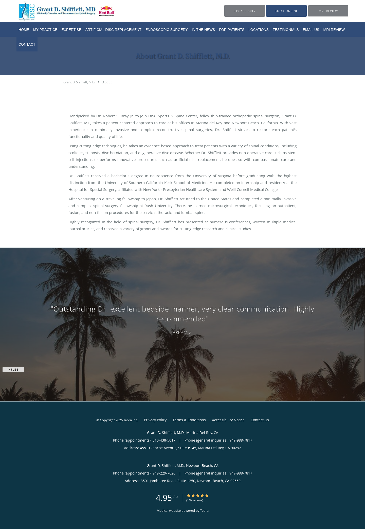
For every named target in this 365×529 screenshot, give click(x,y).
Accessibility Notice (228, 419)
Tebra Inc (130, 420)
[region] (182, 319)
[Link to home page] (58, 11)
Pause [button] (13, 369)
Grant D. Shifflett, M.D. (79, 82)
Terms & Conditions (189, 419)
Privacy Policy (155, 419)
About (107, 82)
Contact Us (260, 419)
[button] (286, 11)
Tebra (204, 510)
